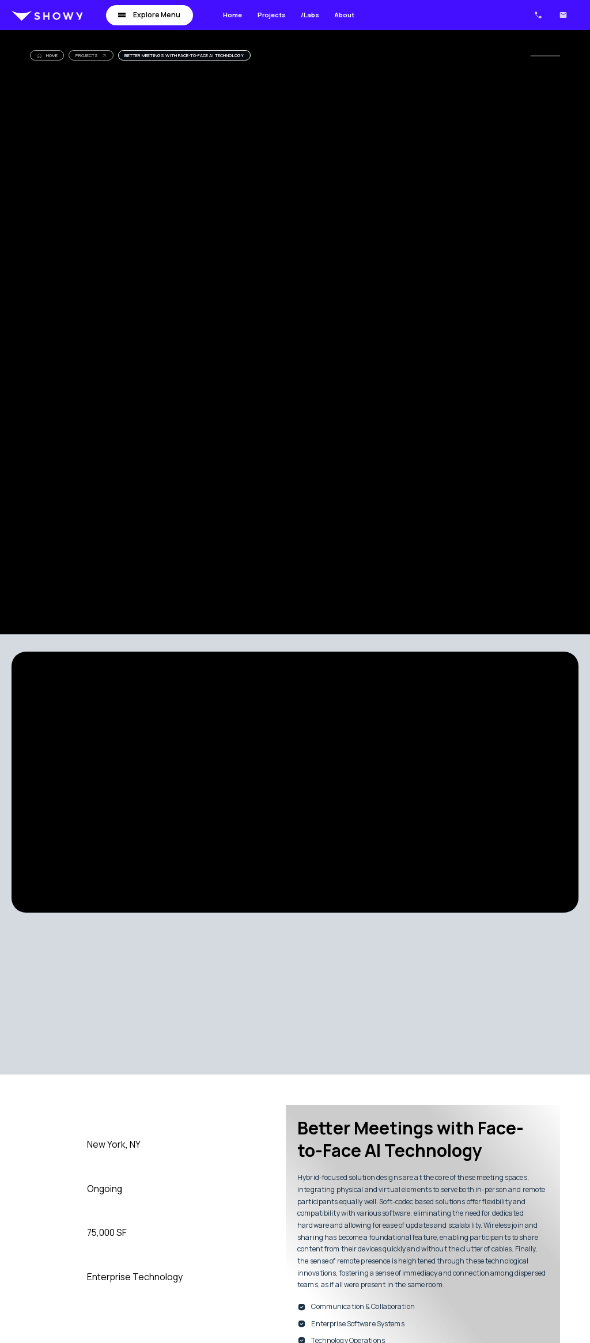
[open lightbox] (165, 782)
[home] (47, 15)
